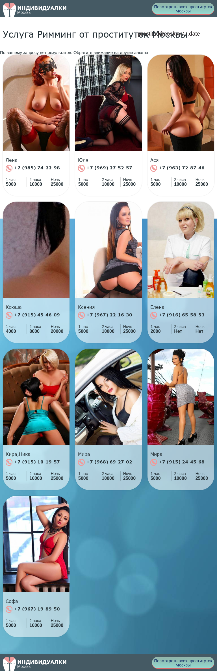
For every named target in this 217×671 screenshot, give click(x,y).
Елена (157, 307)
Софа (12, 601)
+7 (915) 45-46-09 (33, 315)
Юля (83, 160)
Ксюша (14, 307)
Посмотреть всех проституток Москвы (183, 8)
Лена (12, 160)
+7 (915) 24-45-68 (177, 462)
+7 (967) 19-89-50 (33, 609)
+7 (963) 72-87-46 (177, 168)
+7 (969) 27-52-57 (105, 168)
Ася (154, 160)
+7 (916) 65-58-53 (177, 315)
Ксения (86, 307)
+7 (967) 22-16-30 (105, 315)
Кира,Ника (18, 454)
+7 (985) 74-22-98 (33, 168)
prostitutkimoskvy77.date (169, 34)
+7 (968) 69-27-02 (105, 462)
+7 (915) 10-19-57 (33, 462)
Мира (84, 454)
